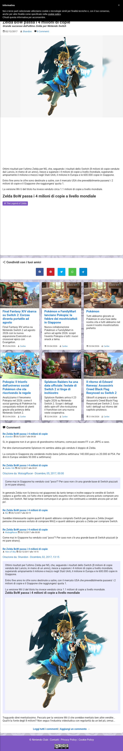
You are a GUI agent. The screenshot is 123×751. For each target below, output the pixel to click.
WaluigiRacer (11, 532)
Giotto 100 (10, 468)
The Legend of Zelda (16, 203)
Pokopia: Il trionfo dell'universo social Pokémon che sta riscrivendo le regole (17, 387)
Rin (6, 513)
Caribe (22, 346)
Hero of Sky (10, 552)
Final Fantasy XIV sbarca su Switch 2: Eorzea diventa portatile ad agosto (20, 317)
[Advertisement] (61, 142)
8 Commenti (43, 31)
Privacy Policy (69, 739)
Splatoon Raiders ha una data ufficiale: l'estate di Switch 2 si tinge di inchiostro (61, 387)
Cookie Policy (86, 739)
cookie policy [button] (54, 14)
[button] (118, 5)
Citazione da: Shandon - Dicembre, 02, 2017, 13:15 (31, 557)
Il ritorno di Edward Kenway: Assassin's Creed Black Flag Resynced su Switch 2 (101, 387)
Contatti (54, 739)
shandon (9, 436)
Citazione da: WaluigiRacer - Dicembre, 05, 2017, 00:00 (33, 473)
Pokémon (92, 311)
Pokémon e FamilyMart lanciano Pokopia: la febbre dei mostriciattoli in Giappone (61, 317)
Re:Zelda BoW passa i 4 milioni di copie (25, 433)
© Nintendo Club (38, 739)
